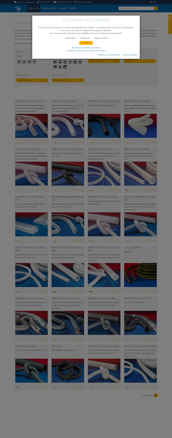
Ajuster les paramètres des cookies (86, 48)
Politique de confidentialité (109, 55)
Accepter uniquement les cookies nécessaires (86, 50)
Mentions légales (130, 55)
